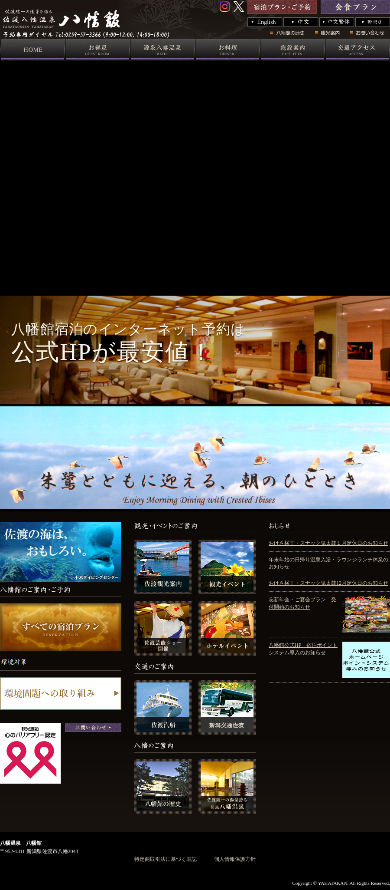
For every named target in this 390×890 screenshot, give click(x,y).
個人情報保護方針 (235, 859)
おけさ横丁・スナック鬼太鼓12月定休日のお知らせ (328, 583)
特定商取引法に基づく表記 (165, 859)
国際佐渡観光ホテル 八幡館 (155, 37)
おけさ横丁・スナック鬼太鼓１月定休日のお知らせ (328, 543)
